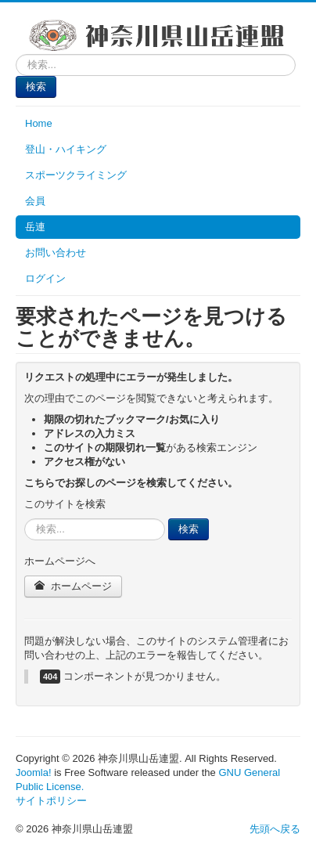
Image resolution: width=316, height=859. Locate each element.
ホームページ (73, 586)
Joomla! (34, 772)
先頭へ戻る (275, 829)
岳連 (35, 227)
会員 (35, 201)
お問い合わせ (55, 252)
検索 (36, 86)
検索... (24, 518)
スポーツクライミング (76, 175)
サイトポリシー (51, 801)
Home (38, 123)
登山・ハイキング (65, 149)
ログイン (45, 278)
